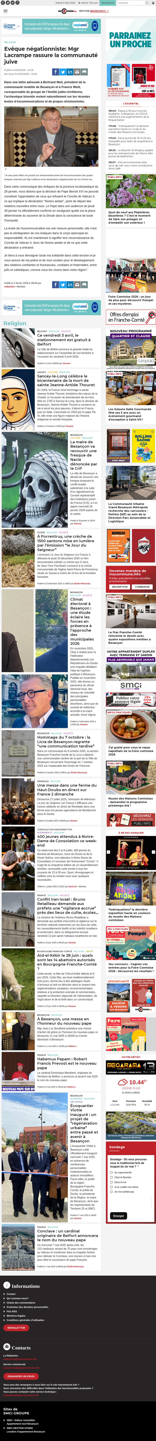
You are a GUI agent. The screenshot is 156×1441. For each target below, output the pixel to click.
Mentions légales (16, 1315)
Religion (10, 42)
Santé (89, 951)
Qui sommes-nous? (18, 1298)
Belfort (42, 331)
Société (66, 331)
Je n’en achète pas (124, 1191)
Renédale (43, 781)
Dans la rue (120, 1182)
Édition (84, 11)
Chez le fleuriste (122, 1177)
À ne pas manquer (131, 832)
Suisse (41, 532)
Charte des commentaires (21, 1302)
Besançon (76, 435)
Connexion (142, 586)
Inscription (119, 586)
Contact (11, 1294)
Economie (76, 1098)
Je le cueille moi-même (126, 1187)
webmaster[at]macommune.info (21, 1395)
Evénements (44, 832)
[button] (147, 3)
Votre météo (131, 1057)
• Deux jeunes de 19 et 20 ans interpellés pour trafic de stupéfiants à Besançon (130, 141)
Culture (53, 372)
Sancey (41, 372)
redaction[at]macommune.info (20, 1359)
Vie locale (76, 1102)
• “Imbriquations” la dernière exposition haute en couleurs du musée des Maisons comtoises (128, 129)
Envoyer (118, 1216)
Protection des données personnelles (27, 1307)
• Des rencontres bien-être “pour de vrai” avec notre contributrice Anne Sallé (130, 165)
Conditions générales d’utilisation (25, 1320)
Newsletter (16, 1327)
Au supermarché (123, 1172)
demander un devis (21, 1376)
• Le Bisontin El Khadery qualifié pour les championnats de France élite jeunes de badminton (130, 153)
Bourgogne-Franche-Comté (54, 951)
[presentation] (108, 852)
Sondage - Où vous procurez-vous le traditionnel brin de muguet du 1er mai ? (128, 1163)
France (41, 895)
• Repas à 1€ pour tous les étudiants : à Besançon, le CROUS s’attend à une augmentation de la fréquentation (128, 115)
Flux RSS (12, 1311)
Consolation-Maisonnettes (54, 829)
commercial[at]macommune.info (21, 1368)
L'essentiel (131, 103)
